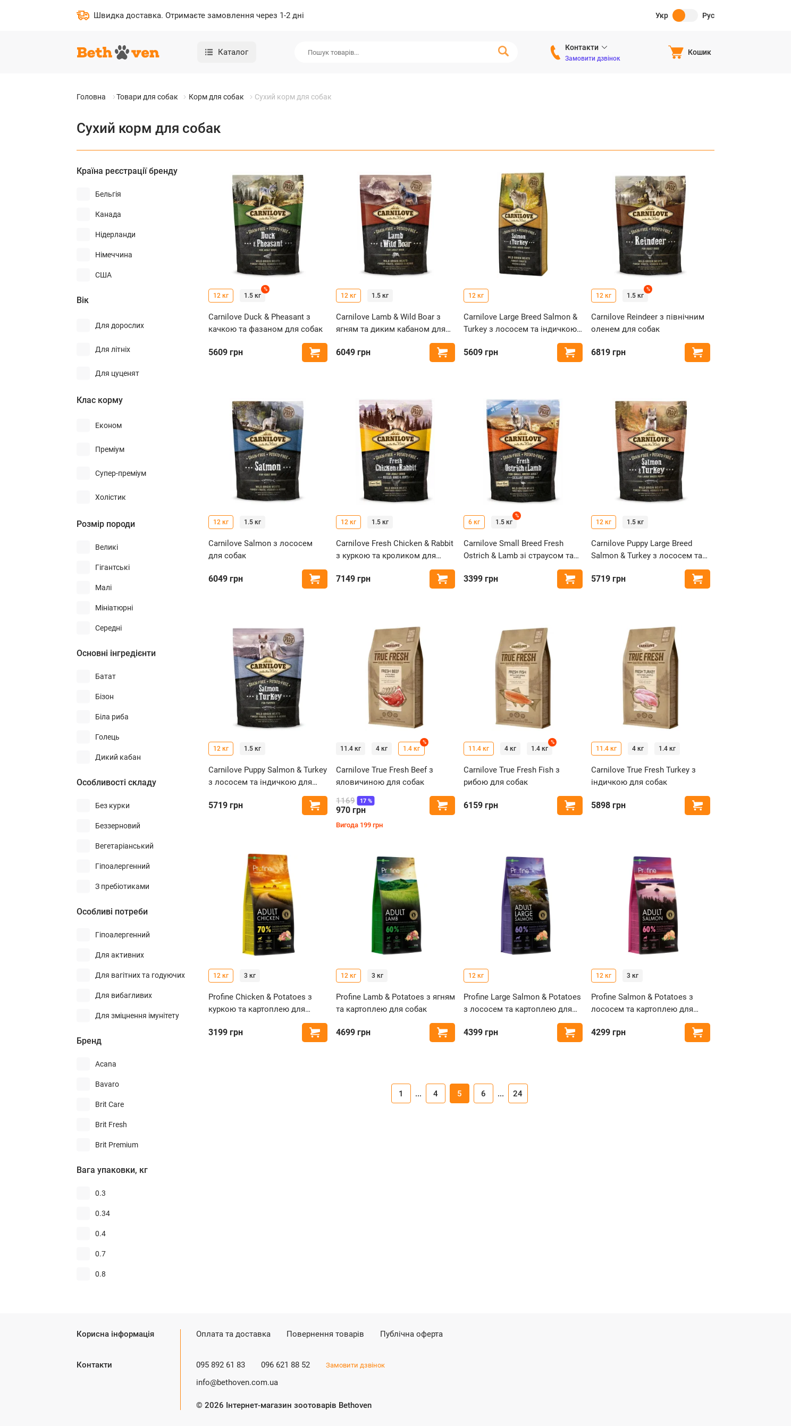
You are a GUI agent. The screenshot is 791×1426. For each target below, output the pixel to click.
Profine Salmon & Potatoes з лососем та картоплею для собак (642, 1003)
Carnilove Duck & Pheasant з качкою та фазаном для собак (265, 323)
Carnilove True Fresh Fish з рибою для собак (512, 776)
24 (518, 1093)
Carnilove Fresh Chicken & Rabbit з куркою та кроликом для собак (394, 550)
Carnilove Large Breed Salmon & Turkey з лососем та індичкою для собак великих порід (520, 323)
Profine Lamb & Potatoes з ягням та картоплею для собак (395, 1003)
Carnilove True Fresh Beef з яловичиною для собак (384, 776)
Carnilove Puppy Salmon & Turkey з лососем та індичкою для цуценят (267, 776)
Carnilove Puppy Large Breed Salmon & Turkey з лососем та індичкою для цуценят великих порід (650, 550)
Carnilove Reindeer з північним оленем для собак (647, 323)
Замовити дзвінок (592, 58)
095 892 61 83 (220, 1365)
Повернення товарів (325, 1334)
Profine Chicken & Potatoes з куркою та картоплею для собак (260, 1003)
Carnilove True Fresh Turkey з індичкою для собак (643, 776)
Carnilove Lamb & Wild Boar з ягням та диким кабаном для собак (390, 323)
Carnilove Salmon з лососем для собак (260, 549)
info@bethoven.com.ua (237, 1382)
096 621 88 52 (285, 1365)
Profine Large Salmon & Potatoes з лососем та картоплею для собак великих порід (522, 1003)
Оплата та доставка (233, 1334)
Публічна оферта (411, 1334)
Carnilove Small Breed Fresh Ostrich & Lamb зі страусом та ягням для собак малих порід (519, 550)
